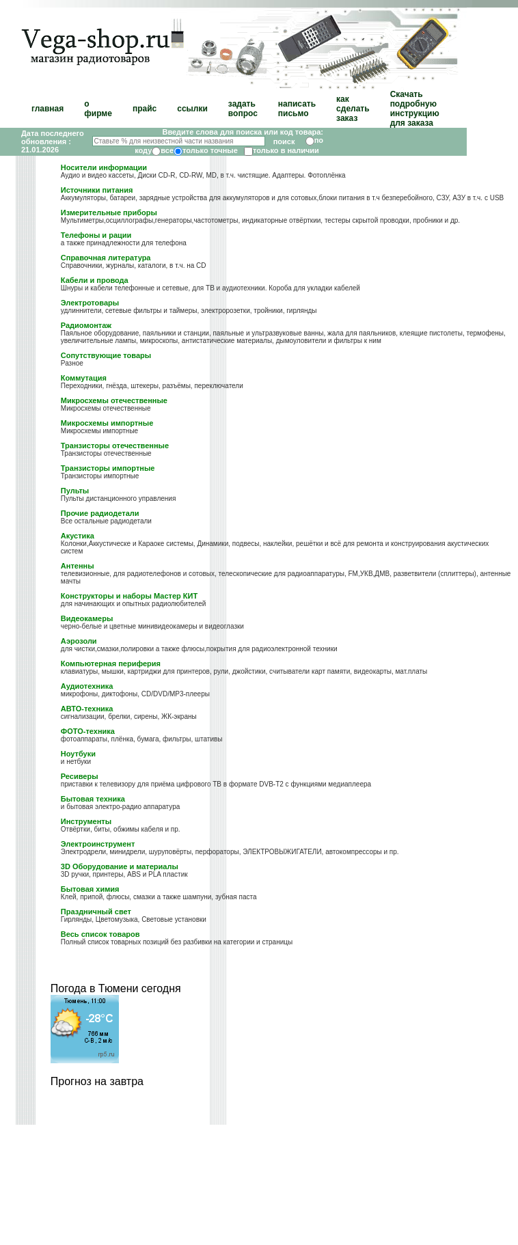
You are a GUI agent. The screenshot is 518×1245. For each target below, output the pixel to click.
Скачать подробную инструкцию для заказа (414, 109)
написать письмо (297, 108)
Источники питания (97, 190)
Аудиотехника (87, 686)
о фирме (98, 108)
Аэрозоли (79, 641)
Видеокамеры (87, 618)
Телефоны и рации (96, 235)
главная (47, 108)
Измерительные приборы (109, 212)
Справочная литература (106, 258)
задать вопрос (243, 108)
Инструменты (86, 821)
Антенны (77, 566)
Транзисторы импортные (108, 468)
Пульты (75, 491)
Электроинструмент (98, 844)
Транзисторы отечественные (115, 445)
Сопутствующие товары (106, 355)
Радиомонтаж (86, 325)
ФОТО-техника (88, 731)
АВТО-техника (87, 708)
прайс (144, 108)
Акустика (77, 536)
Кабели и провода (94, 280)
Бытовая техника (93, 799)
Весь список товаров (100, 934)
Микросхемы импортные (107, 423)
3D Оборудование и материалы (119, 866)
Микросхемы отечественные (114, 400)
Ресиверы (79, 776)
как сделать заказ (353, 108)
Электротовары (90, 303)
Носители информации (104, 167)
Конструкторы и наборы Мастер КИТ (129, 596)
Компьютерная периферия (111, 663)
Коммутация (84, 378)
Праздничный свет (96, 911)
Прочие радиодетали (100, 513)
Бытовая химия (90, 889)
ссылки (192, 108)
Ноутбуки (78, 754)
